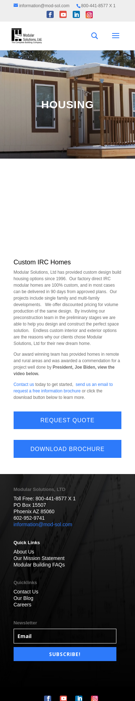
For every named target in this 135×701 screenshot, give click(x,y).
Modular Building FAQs (39, 565)
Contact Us (26, 592)
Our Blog (23, 598)
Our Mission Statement (39, 558)
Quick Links (27, 542)
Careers (23, 604)
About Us (24, 552)
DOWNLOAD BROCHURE (67, 449)
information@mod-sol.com (43, 524)
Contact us (24, 384)
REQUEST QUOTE (67, 420)
